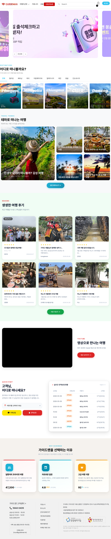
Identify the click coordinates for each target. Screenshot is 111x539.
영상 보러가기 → (86, 355)
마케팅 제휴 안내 (45, 527)
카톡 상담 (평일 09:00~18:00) (20, 525)
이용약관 (42, 520)
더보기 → (102, 385)
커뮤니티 (35, 4)
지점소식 (42, 504)
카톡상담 (12, 413)
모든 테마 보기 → (55, 185)
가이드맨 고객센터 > (17, 503)
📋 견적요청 (32, 413)
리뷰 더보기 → (55, 312)
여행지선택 (23, 4)
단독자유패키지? (45, 512)
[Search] (77, 4)
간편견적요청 (49, 4)
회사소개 (42, 508)
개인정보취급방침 (45, 516)
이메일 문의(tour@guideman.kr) (20, 531)
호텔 (42, 4)
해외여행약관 (44, 524)
